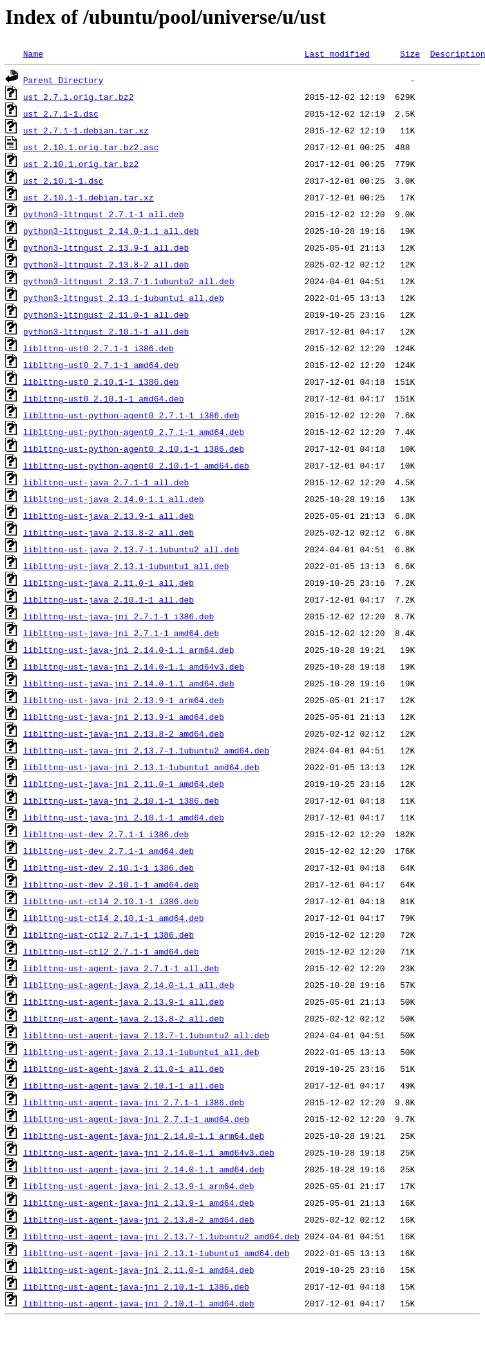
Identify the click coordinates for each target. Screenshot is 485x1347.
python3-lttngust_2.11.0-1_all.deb (106, 314)
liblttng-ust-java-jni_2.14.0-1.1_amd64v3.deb (133, 666)
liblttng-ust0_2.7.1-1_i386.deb (98, 348)
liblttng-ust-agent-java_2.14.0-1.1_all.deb (128, 985)
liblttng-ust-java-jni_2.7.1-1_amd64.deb (121, 633)
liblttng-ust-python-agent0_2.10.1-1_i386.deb (133, 448)
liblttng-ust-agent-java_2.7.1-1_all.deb (121, 968)
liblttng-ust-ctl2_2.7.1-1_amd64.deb (111, 951)
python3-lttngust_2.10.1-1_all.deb (106, 331)
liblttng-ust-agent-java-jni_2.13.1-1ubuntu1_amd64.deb (156, 1253)
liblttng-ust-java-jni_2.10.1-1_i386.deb (121, 800)
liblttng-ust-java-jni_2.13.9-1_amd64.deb (123, 716)
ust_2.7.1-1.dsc (61, 113)
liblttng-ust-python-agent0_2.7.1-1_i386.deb (131, 415)
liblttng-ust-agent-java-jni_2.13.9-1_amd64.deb (138, 1202)
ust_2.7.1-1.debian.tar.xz (86, 130)
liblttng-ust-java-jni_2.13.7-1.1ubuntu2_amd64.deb (146, 750)
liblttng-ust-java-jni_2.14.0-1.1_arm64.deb (128, 649)
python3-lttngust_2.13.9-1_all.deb (106, 247)
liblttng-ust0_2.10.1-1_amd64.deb (103, 398)
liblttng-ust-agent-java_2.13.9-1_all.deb (123, 1001)
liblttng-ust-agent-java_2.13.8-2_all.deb (123, 1018)
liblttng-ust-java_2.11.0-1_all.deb (108, 582)
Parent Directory (63, 80)
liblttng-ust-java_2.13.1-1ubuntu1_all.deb (126, 566)
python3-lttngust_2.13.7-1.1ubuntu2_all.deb (128, 281)
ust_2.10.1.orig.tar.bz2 (80, 164)
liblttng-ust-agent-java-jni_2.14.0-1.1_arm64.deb (143, 1135)
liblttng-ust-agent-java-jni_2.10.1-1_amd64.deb (138, 1303)
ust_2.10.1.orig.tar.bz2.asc (91, 147)
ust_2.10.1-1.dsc (63, 180)
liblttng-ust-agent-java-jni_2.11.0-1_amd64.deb (138, 1269)
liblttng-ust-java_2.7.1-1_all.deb (106, 482)
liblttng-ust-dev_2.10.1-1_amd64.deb (111, 884)
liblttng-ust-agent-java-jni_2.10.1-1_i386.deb (136, 1286)
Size (410, 53)
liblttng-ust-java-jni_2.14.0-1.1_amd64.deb (128, 683)
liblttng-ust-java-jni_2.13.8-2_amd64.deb (123, 733)
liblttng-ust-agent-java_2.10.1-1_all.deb (123, 1085)
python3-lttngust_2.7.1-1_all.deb (103, 214)
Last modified (337, 53)
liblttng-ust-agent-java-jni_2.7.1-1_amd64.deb (136, 1119)
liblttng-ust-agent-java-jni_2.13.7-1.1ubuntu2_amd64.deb (161, 1236)
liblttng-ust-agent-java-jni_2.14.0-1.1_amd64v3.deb (148, 1152)
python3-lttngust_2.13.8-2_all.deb (106, 264)
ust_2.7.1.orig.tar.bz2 (78, 96)
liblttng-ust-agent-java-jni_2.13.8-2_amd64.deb (138, 1219)
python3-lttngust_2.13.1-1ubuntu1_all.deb (123, 298)
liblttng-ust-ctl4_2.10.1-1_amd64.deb (113, 918)
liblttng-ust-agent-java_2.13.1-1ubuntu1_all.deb (141, 1052)
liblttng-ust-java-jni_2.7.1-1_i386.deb (118, 616)
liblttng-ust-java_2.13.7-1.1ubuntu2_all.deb (131, 549)
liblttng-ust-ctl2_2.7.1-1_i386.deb (108, 934)
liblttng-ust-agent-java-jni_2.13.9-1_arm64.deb (138, 1186)
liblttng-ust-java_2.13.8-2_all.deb (108, 532)
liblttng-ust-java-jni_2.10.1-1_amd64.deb (123, 817)
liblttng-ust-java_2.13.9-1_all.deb (108, 515)
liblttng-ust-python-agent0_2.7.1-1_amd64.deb (133, 432)
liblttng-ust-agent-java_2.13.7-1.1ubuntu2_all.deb (146, 1035)
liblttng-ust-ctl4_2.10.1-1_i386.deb (111, 901)
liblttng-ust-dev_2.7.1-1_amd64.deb (108, 851)
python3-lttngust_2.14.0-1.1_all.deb (111, 231)
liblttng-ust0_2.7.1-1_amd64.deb (101, 365)
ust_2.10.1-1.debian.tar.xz (88, 197)
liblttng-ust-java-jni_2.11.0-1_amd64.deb (123, 784)
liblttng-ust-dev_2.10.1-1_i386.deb (108, 867)
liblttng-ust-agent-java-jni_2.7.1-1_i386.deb (133, 1102)
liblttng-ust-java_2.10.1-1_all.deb (108, 599)
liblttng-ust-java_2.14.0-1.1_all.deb (113, 499)
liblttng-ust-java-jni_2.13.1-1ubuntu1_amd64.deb (141, 767)
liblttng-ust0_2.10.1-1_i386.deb (101, 381)
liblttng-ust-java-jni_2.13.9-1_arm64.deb (123, 700)
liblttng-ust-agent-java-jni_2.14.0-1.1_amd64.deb (143, 1169)
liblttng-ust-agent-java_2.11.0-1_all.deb (123, 1068)
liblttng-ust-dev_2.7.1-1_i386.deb (106, 834)
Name (33, 53)
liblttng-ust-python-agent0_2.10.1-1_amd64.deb (136, 465)
